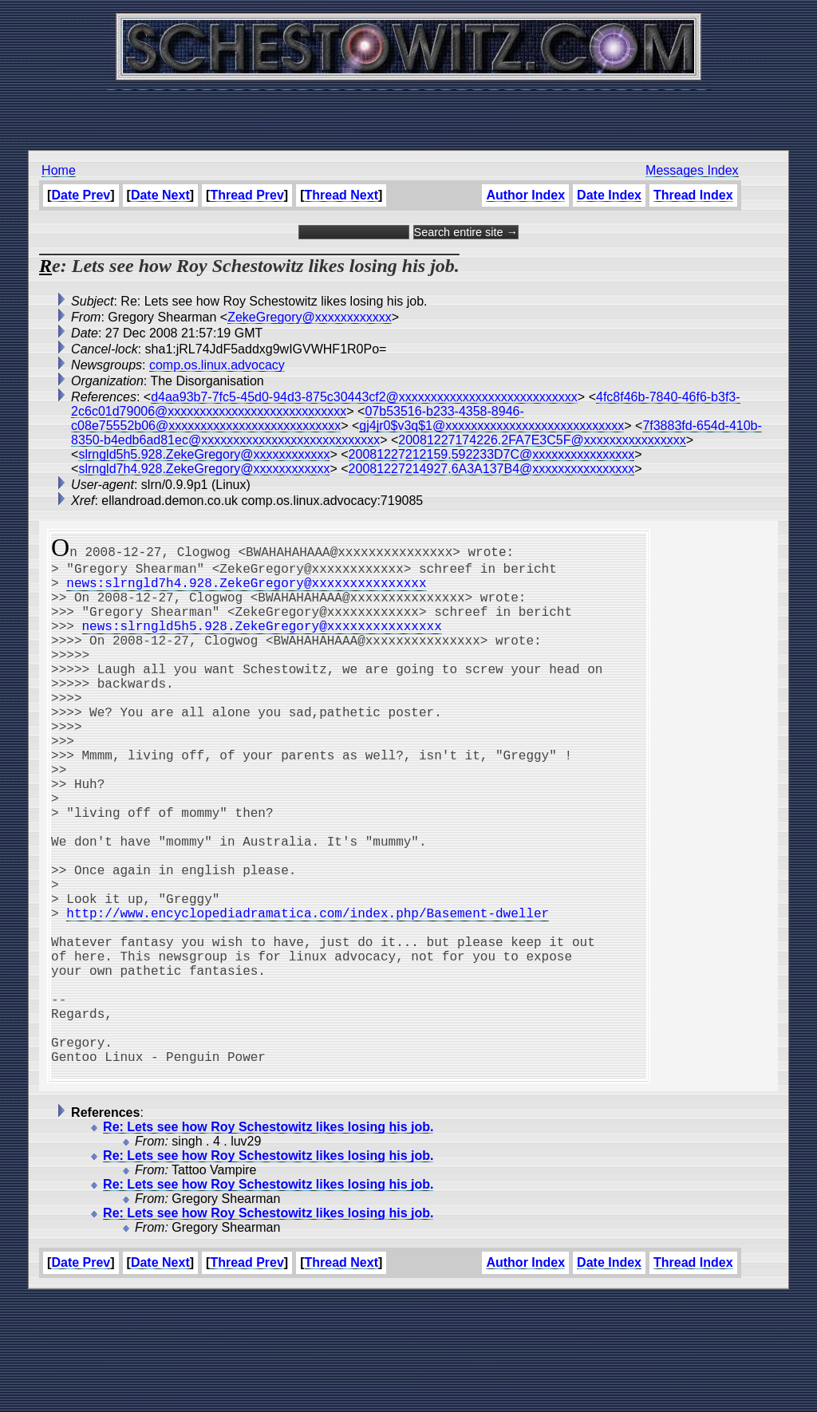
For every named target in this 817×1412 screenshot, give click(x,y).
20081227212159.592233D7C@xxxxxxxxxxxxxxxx (492, 454)
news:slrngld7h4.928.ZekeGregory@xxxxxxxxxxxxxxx (246, 589)
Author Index (525, 195)
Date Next (160, 195)
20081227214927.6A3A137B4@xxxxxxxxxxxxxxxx (492, 468)
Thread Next (341, 195)
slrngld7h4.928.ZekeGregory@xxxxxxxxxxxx (204, 468)
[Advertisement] (408, 112)
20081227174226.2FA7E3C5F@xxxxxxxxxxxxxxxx (541, 440)
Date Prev (80, 195)
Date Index (609, 195)
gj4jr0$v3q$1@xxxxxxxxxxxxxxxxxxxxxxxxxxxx (491, 425)
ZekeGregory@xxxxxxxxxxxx (309, 317)
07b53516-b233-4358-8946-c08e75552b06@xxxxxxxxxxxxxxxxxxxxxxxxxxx (297, 418)
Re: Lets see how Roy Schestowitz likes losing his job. (268, 1241)
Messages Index (692, 170)
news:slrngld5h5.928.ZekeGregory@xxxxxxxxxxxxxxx (262, 641)
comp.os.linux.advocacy (217, 365)
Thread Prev (246, 195)
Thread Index (693, 195)
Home (58, 170)
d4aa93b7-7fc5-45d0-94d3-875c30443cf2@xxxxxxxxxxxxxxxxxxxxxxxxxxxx (364, 397)
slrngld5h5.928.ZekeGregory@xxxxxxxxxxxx (204, 454)
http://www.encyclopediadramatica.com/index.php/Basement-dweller (307, 992)
